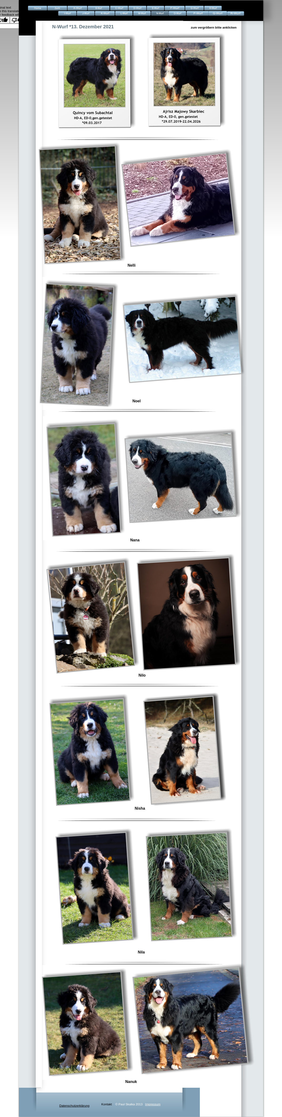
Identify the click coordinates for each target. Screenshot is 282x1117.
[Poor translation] (17, 20)
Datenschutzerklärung (74, 1105)
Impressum (152, 1104)
